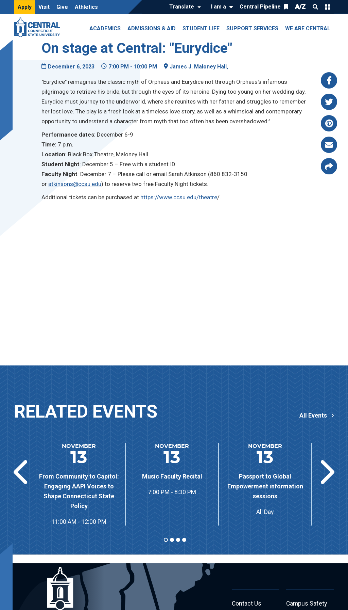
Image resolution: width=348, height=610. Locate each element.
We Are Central (307, 28)
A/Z (300, 7)
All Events (313, 415)
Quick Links (327, 7)
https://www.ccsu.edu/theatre (178, 197)
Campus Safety (307, 603)
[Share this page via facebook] (329, 80)
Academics (105, 28)
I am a (218, 6)
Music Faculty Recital (172, 476)
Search (315, 7)
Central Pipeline (260, 6)
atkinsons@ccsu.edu (74, 184)
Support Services (252, 28)
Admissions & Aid (151, 28)
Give (62, 7)
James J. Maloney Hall (198, 66)
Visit (44, 7)
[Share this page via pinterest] (329, 123)
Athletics (86, 7)
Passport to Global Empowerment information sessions (265, 486)
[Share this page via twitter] (329, 102)
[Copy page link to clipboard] (329, 166)
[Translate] (183, 7)
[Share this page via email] (329, 145)
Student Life (201, 28)
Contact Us (247, 603)
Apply (25, 7)
